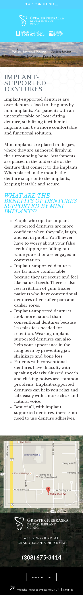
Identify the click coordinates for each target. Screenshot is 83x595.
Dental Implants (53, 56)
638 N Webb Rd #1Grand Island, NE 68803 (41, 540)
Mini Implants (29, 56)
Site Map (68, 589)
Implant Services (61, 52)
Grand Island (32, 32)
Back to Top (41, 577)
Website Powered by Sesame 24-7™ (38, 589)
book (58, 33)
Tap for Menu (41, 4)
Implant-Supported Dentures (29, 52)
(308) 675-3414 (32, 34)
